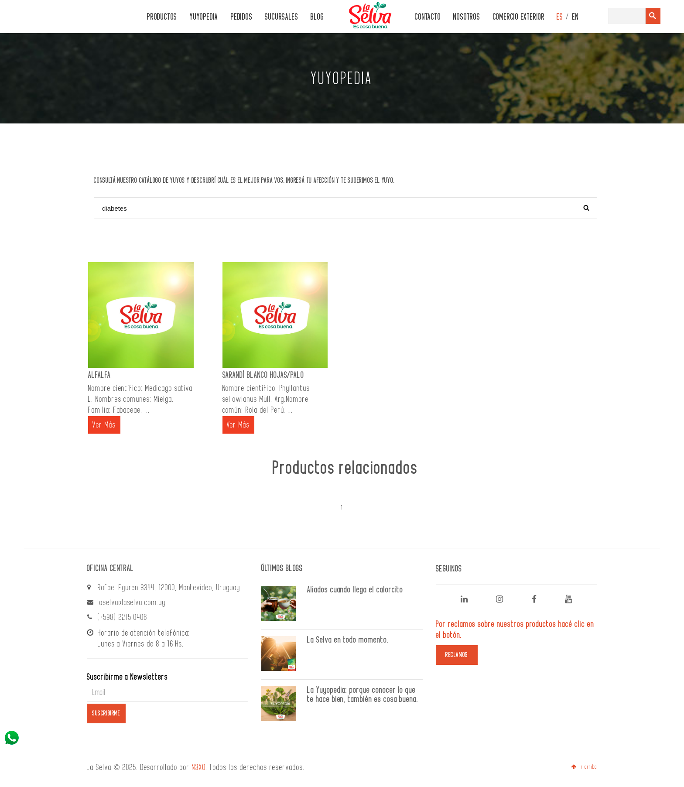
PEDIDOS (241, 17)
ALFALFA (99, 375)
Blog (317, 17)
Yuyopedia (204, 17)
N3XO (199, 767)
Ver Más (104, 425)
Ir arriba (584, 767)
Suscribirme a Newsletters (127, 677)
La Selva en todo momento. (348, 640)
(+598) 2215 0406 (122, 617)
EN (575, 17)
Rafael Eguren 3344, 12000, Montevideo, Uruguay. (170, 587)
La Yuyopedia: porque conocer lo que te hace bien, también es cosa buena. (362, 695)
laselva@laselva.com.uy (132, 602)
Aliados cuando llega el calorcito (355, 589)
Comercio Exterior (519, 17)
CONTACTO (428, 17)
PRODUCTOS (162, 17)
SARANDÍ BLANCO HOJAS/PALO (263, 375)
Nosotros (466, 17)
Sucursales (281, 17)
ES (560, 17)
